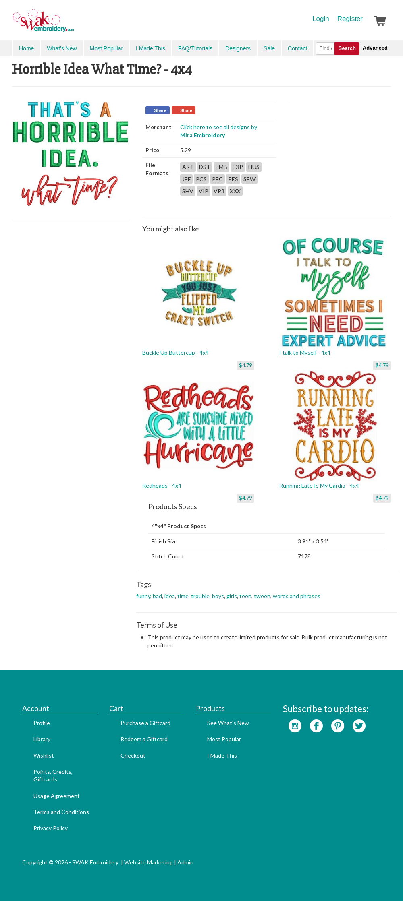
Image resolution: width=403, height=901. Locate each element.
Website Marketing (148, 862)
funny (143, 596)
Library (41, 739)
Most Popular (106, 48)
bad (157, 596)
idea (169, 596)
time (183, 596)
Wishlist (43, 755)
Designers (238, 48)
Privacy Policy (50, 828)
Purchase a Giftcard (145, 722)
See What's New (228, 722)
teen (245, 596)
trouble (200, 596)
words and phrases (296, 596)
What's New (62, 48)
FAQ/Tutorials (195, 48)
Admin (185, 862)
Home (26, 48)
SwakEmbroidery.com (72, 24)
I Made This (150, 48)
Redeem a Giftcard (144, 739)
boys (218, 596)
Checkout (132, 755)
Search (346, 48)
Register (350, 19)
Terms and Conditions (61, 811)
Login (320, 19)
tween (262, 596)
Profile (41, 722)
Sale (269, 48)
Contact (297, 48)
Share (160, 110)
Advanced (375, 48)
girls (231, 596)
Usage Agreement (56, 795)
